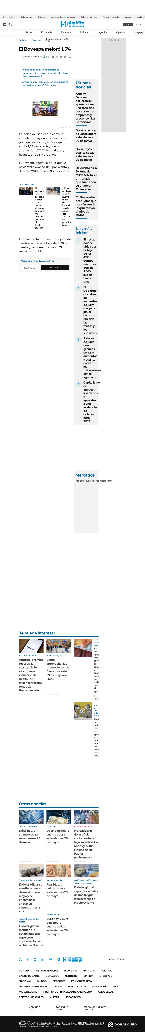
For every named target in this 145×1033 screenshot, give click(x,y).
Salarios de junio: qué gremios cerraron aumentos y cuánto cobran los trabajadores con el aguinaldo (92, 357)
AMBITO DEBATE (95, 1008)
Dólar (29, 32)
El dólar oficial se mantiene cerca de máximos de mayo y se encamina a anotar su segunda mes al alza (30, 898)
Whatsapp (59, 959)
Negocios (102, 32)
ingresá (138, 24)
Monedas (79, 481)
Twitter (20, 959)
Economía (46, 32)
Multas (54, 997)
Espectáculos (77, 986)
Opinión (120, 32)
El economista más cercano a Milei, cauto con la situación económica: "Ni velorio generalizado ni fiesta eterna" (42, 208)
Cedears (108, 481)
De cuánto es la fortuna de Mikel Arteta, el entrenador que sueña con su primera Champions (86, 178)
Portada (24, 970)
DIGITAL (35, 1008)
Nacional (25, 981)
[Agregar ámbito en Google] (34, 56)
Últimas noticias (47, 970)
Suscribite (55, 268)
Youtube (50, 959)
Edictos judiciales (31, 997)
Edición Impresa (81, 981)
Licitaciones (73, 997)
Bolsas (87, 481)
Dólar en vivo (26, 17)
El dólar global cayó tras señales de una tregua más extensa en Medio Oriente (86, 895)
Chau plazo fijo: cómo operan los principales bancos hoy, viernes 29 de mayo (45, 83)
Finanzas (66, 32)
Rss (115, 986)
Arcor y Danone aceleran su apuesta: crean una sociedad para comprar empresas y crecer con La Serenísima (86, 108)
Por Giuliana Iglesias (97, 697)
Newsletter (116, 959)
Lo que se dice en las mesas (63, 17)
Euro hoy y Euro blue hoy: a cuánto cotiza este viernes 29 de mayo (57, 926)
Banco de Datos (29, 976)
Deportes (58, 981)
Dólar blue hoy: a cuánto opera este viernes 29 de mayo (86, 135)
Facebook (28, 959)
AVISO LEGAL (106, 991)
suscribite (128, 24)
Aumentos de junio (111, 17)
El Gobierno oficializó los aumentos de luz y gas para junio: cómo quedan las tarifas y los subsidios (90, 310)
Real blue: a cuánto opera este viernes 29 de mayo (57, 890)
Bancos (128, 17)
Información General (33, 986)
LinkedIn (42, 959)
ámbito (23, 40)
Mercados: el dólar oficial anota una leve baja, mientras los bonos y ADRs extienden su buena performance (86, 844)
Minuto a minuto (84, 826)
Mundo (42, 981)
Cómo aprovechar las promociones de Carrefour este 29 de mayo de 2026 (57, 669)
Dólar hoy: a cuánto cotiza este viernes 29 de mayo (85, 154)
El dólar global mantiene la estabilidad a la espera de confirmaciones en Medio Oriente (31, 935)
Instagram (35, 959)
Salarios (41, 17)
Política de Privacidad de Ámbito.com (67, 991)
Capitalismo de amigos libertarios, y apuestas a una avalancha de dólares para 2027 (91, 402)
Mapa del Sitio (28, 991)
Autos (58, 986)
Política (84, 32)
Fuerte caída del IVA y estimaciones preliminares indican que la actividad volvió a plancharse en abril (45, 73)
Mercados (52, 976)
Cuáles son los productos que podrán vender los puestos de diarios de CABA (86, 206)
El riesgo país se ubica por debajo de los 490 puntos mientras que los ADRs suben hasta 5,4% (89, 261)
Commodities (97, 481)
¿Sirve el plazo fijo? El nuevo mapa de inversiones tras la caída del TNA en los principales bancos (68, 206)
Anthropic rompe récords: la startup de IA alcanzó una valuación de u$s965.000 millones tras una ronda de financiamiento (31, 675)
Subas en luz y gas (89, 17)
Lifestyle (105, 976)
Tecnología (100, 986)
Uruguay (138, 32)
